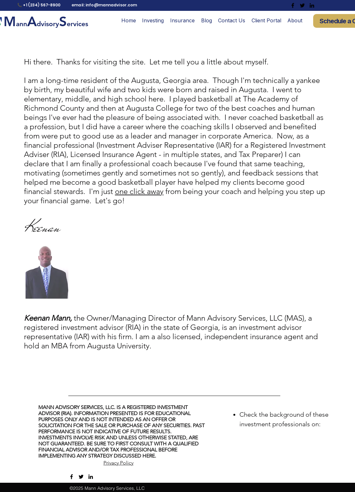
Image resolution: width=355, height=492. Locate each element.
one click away (139, 191)
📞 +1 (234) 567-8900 (38, 5)
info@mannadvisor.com (111, 5)
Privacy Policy (118, 463)
